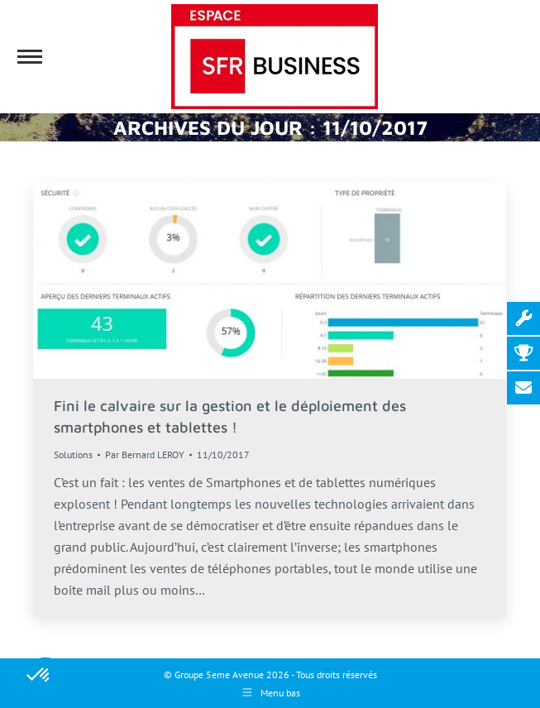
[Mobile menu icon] (30, 56)
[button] (39, 676)
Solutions (73, 454)
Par (144, 454)
